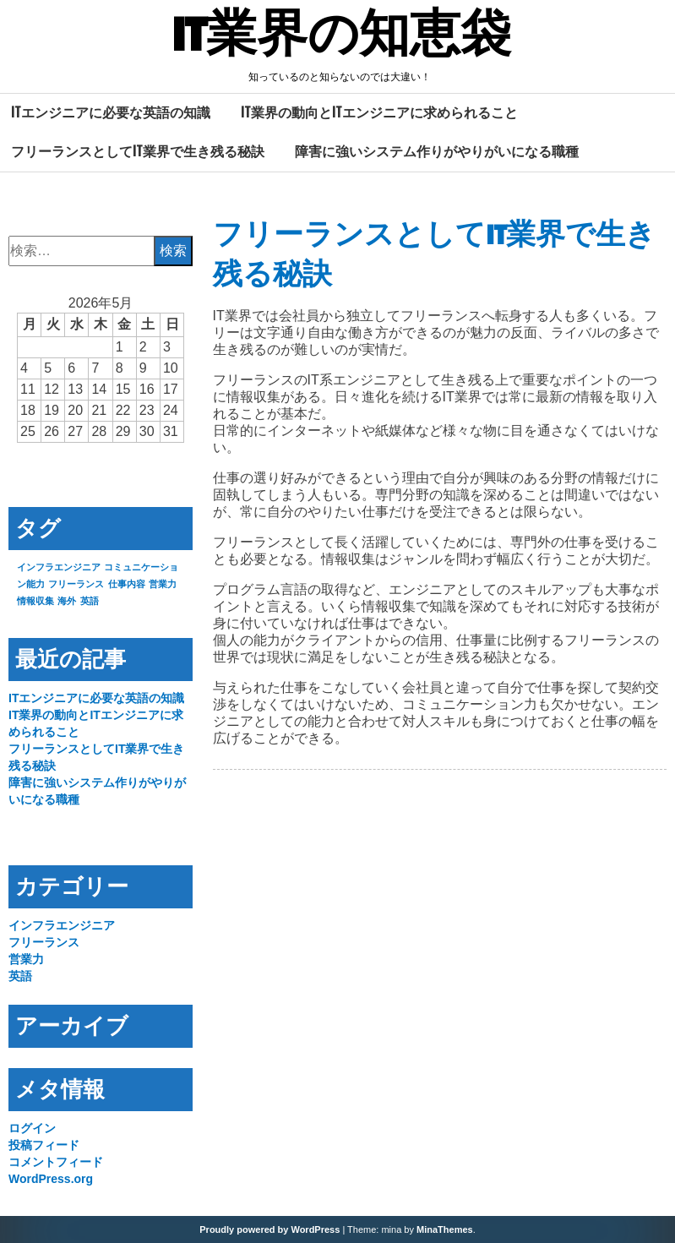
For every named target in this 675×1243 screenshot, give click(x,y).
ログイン (32, 1128)
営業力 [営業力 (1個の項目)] (163, 584)
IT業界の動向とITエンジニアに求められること (379, 112)
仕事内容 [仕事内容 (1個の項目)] (126, 584)
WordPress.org (50, 1179)
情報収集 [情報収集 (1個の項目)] (35, 601)
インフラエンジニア (61, 925)
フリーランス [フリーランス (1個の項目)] (76, 584)
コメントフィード (55, 1162)
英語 (20, 976)
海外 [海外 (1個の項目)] (66, 601)
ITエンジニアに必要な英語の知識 (110, 112)
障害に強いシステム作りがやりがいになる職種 (437, 151)
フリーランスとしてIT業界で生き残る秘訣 (137, 151)
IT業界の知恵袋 (341, 36)
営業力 (26, 959)
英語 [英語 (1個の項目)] (89, 601)
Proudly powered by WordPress (269, 1229)
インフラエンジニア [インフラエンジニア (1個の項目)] (59, 567)
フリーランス (43, 942)
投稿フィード (43, 1145)
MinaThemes (444, 1229)
